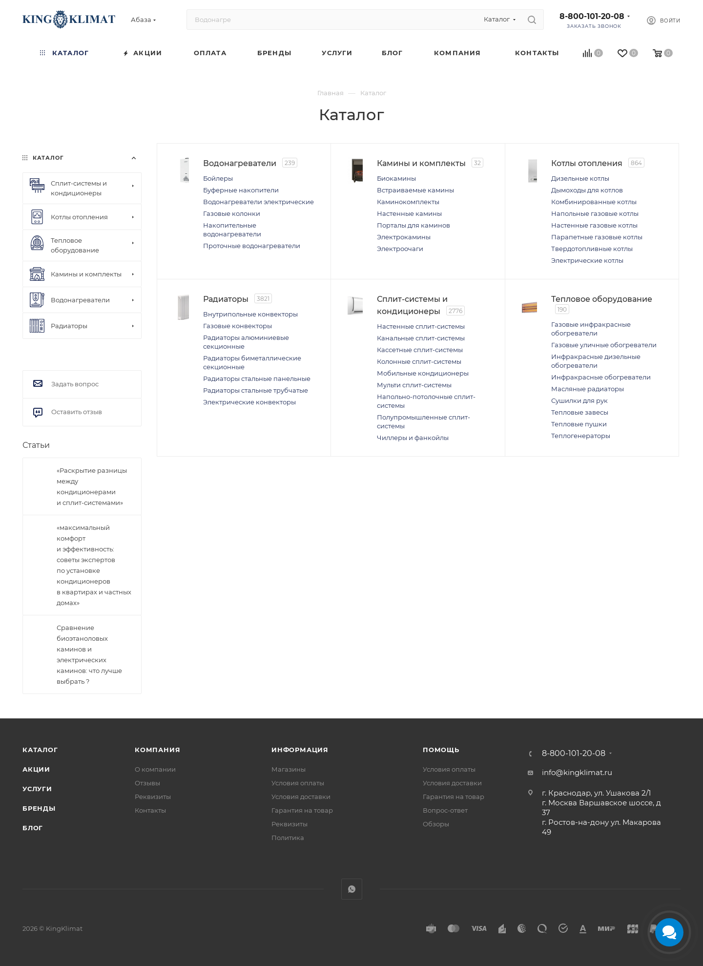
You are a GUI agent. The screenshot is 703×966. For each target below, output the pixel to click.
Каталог (40, 750)
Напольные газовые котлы (609, 213)
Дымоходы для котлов (601, 190)
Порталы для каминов (427, 235)
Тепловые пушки (593, 446)
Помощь (441, 750)
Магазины (288, 769)
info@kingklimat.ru (577, 772)
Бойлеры (232, 178)
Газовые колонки (245, 222)
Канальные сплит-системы (435, 341)
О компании (155, 769)
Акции (36, 769)
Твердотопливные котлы (606, 248)
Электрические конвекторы (263, 431)
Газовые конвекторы (251, 329)
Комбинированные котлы (608, 202)
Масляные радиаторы (601, 411)
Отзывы (147, 783)
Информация (300, 750)
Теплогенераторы (594, 458)
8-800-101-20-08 (591, 16)
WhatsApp (351, 889)
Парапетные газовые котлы (611, 237)
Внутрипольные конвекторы (264, 317)
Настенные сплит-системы (435, 329)
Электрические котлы (601, 260)
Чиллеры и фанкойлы (427, 440)
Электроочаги (414, 259)
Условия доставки (301, 796)
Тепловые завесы (593, 435)
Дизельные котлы (594, 178)
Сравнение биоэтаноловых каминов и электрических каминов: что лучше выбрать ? (89, 654)
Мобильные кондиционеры (437, 376)
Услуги (37, 789)
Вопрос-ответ (445, 810)
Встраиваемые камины (429, 200)
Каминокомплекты (422, 212)
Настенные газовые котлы (608, 225)
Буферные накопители (255, 190)
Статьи (36, 445)
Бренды (39, 808)
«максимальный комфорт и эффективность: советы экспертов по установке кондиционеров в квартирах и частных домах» (94, 565)
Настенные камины (423, 224)
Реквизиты (153, 796)
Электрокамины (418, 247)
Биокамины (410, 188)
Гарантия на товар (302, 810)
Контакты (150, 810)
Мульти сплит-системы (428, 388)
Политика (287, 837)
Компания (157, 750)
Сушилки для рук (593, 423)
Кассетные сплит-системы (434, 353)
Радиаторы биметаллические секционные (247, 369)
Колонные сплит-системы (433, 364)
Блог (32, 828)
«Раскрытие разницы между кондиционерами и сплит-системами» (92, 486)
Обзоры (436, 824)
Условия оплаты (297, 783)
